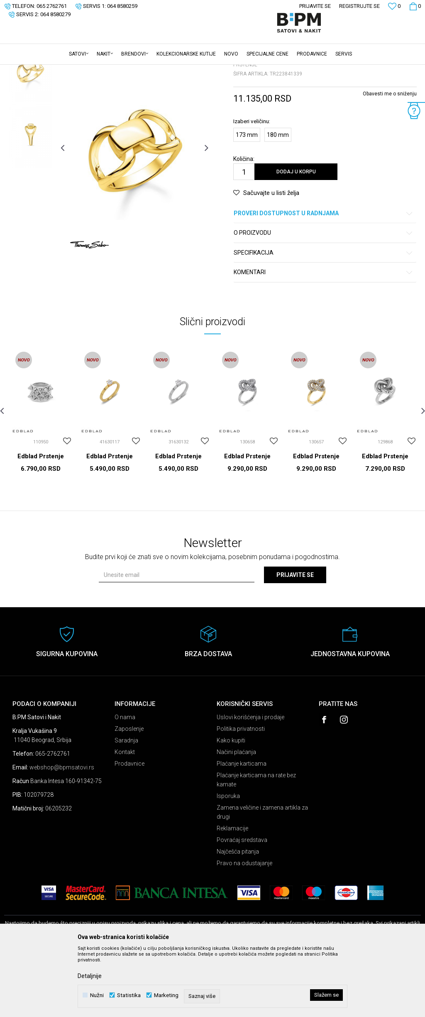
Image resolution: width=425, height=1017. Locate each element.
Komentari (323, 337)
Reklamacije (232, 893)
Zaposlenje (129, 793)
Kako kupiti (231, 805)
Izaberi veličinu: (251, 185)
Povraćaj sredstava (242, 904)
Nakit (86, 70)
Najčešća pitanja (238, 916)
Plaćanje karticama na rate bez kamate (256, 844)
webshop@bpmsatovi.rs (61, 832)
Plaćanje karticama (241, 828)
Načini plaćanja (236, 816)
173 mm (247, 199)
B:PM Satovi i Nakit (25, 70)
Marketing (166, 995)
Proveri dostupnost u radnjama (323, 278)
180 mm (278, 199)
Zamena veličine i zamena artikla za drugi (262, 877)
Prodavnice (129, 828)
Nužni (97, 995)
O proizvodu (323, 297)
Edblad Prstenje (40, 521)
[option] (30, 134)
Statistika (129, 995)
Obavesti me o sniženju (390, 158)
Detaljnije (90, 976)
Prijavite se (295, 639)
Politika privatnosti (241, 793)
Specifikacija (323, 317)
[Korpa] (415, 6)
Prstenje (107, 70)
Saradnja (126, 805)
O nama (125, 782)
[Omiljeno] (394, 7)
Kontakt (125, 816)
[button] (416, 54)
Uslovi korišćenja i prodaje (250, 782)
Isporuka (228, 860)
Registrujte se (359, 6)
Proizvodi (63, 70)
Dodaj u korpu (296, 236)
